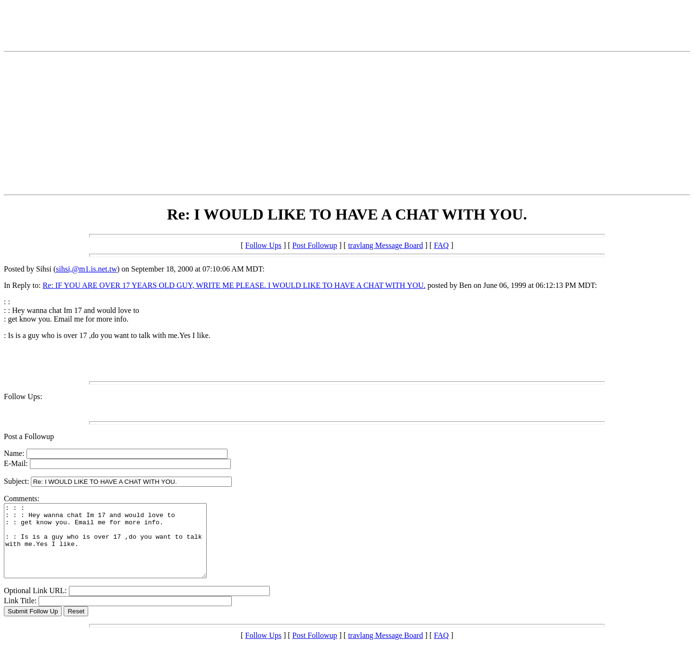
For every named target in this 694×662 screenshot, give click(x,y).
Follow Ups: (23, 396)
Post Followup (315, 245)
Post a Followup (29, 436)
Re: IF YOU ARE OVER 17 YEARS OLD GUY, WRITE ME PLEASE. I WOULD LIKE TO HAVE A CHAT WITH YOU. (234, 285)
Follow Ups (263, 245)
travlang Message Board (385, 245)
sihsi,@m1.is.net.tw (86, 269)
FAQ (441, 245)
